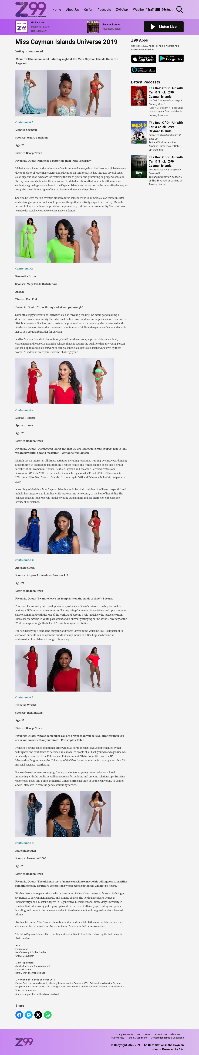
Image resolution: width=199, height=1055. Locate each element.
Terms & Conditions (137, 1037)
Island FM (175, 1034)
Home (56, 9)
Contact (167, 9)
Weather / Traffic (144, 9)
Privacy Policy (117, 1037)
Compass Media (124, 1034)
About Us (72, 9)
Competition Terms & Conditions (167, 1037)
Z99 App (122, 9)
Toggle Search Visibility (180, 10)
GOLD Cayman (144, 1034)
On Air (88, 9)
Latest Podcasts (145, 82)
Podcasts (104, 9)
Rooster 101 (161, 1034)
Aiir (181, 1049)
